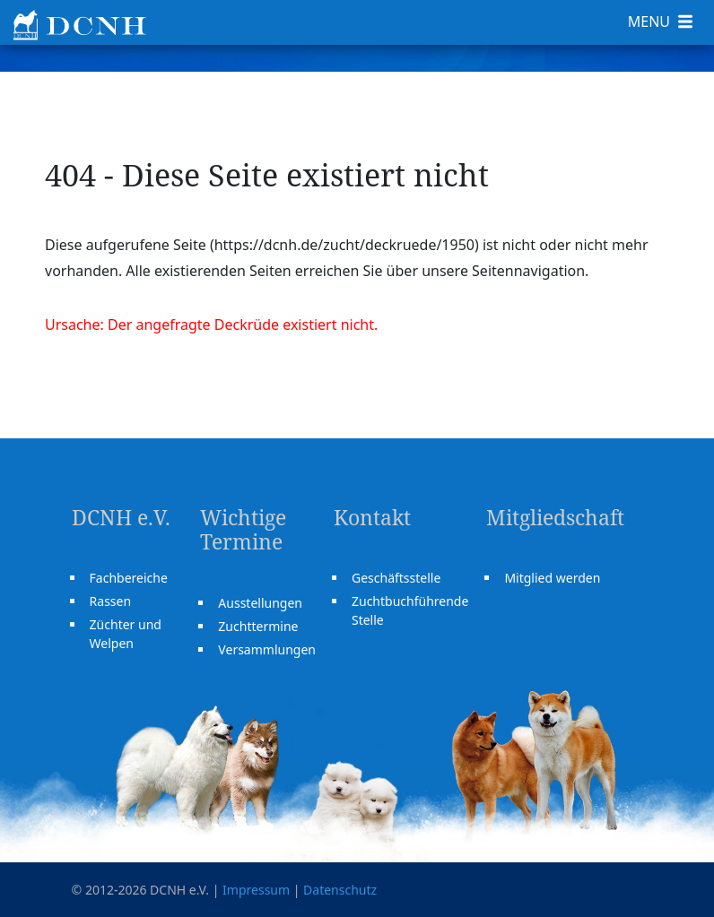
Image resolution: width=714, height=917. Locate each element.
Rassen (111, 601)
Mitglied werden (552, 577)
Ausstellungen (260, 602)
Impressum (256, 889)
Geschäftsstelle (396, 577)
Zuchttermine (258, 626)
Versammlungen (267, 649)
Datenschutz (340, 889)
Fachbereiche (129, 577)
